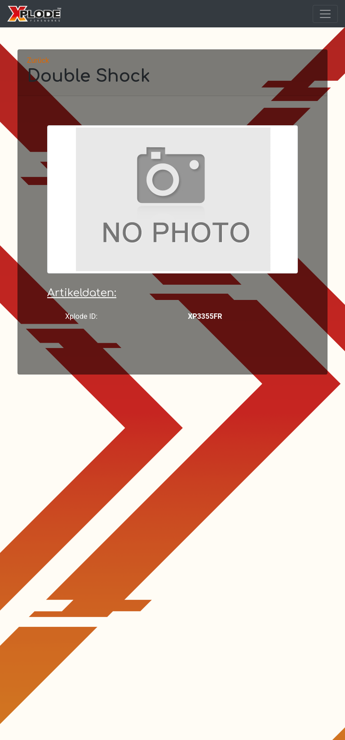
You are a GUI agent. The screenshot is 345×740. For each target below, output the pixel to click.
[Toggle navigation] (325, 14)
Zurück (38, 60)
